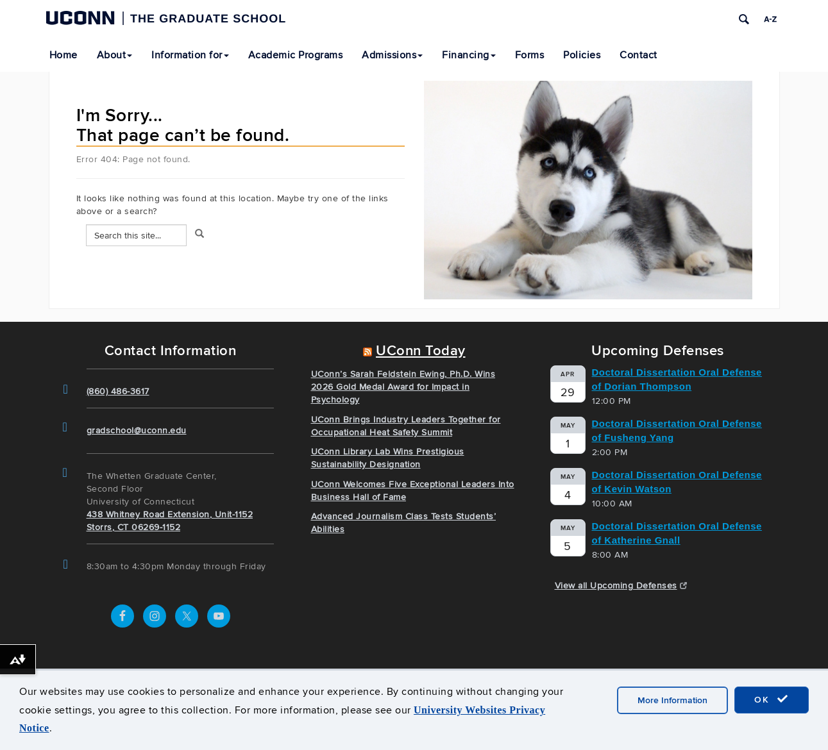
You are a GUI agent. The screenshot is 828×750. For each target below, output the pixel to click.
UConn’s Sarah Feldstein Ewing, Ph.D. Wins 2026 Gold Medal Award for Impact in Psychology (403, 387)
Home (63, 55)
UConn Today (421, 351)
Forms (530, 55)
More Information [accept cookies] (672, 700)
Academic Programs (295, 55)
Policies (581, 55)
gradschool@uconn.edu (137, 430)
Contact (638, 55)
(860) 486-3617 (118, 391)
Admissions (392, 55)
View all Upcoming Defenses (621, 585)
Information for (190, 55)
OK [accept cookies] (771, 699)
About (115, 55)
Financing (469, 55)
